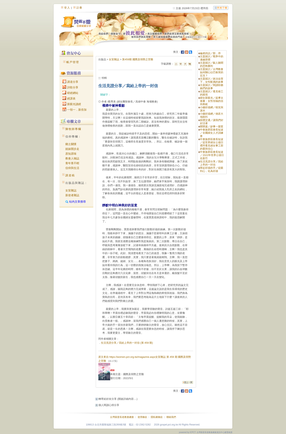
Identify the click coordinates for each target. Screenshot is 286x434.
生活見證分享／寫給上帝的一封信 (211, 163)
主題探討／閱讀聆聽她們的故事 (211, 87)
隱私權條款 (157, 417)
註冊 (79, 7)
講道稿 (70, 175)
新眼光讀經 (71, 104)
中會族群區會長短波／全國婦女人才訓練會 (211, 133)
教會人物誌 (72, 158)
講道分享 (70, 81)
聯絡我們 (171, 417)
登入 (67, 7)
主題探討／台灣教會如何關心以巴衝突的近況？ (211, 72)
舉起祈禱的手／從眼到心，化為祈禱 (211, 169)
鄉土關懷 (70, 144)
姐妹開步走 (72, 148)
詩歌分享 (70, 87)
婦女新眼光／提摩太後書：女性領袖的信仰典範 (211, 101)
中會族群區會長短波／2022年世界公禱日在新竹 (212, 155)
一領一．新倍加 (74, 109)
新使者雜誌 (72, 195)
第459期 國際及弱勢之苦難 (137, 59)
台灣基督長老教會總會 (122, 417)
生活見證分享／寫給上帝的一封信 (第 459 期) (127, 342)
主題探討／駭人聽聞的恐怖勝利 (211, 64)
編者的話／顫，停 (210, 53)
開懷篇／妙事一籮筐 (211, 126)
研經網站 (70, 93)
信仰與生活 (72, 168)
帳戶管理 (72, 62)
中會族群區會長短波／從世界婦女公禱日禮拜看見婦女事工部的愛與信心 (211, 144)
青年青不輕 (72, 163)
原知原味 (70, 153)
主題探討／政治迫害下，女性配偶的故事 (211, 80)
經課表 (68, 98)
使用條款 (142, 417)
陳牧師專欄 (73, 129)
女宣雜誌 (70, 190)
